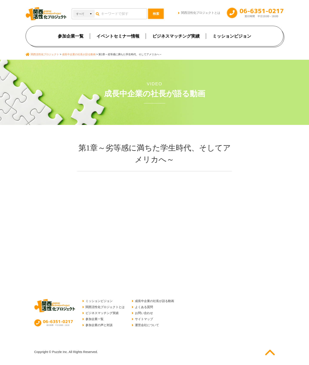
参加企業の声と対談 (99, 325)
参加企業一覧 (71, 36)
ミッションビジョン (232, 36)
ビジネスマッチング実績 (176, 36)
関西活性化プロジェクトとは (200, 12)
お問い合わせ (144, 313)
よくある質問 (144, 307)
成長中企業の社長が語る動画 (154, 301)
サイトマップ (144, 319)
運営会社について (147, 325)
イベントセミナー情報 (117, 36)
